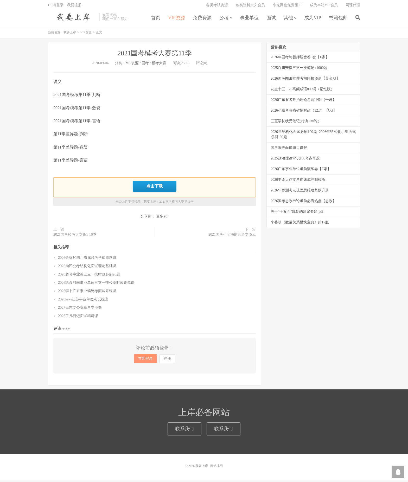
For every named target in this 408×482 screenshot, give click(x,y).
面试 (271, 19)
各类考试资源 (217, 7)
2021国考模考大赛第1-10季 (75, 236)
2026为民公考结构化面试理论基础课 (87, 268)
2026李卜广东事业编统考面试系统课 (87, 293)
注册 (167, 360)
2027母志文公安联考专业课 (80, 309)
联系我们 (184, 430)
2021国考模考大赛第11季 (154, 55)
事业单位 (249, 19)
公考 (224, 19)
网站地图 (216, 467)
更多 (159, 218)
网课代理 (353, 7)
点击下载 (154, 188)
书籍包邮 (338, 19)
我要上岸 (72, 18)
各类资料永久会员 (250, 7)
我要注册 (74, 7)
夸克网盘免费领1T (287, 7)
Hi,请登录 (55, 7)
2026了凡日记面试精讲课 (78, 318)
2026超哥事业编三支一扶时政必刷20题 (89, 276)
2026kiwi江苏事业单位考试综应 (83, 301)
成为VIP (312, 19)
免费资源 (202, 19)
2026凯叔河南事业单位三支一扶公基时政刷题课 (96, 284)
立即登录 (145, 360)
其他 (288, 19)
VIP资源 (176, 19)
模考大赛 (159, 65)
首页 (155, 19)
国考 (145, 65)
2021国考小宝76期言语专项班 (232, 236)
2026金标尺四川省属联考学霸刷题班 (87, 259)
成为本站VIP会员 (324, 7)
